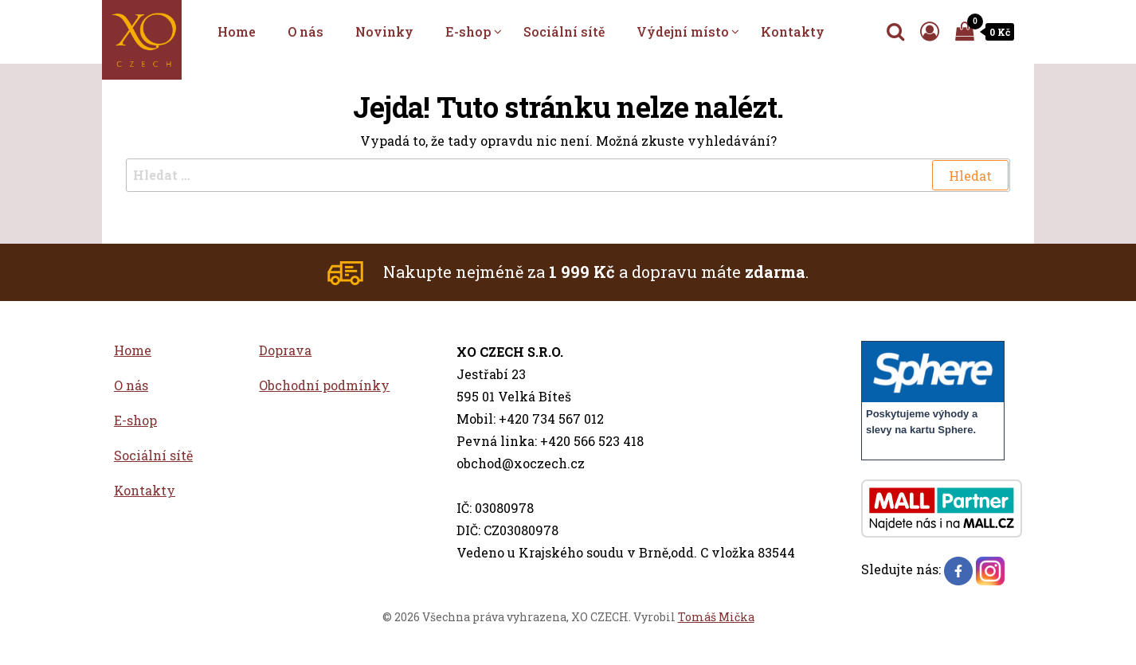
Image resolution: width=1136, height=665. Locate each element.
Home (236, 31)
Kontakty (793, 31)
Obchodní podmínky (324, 385)
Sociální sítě (564, 31)
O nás (305, 31)
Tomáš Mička (716, 616)
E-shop (468, 31)
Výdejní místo (683, 31)
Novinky (384, 31)
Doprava (285, 350)
